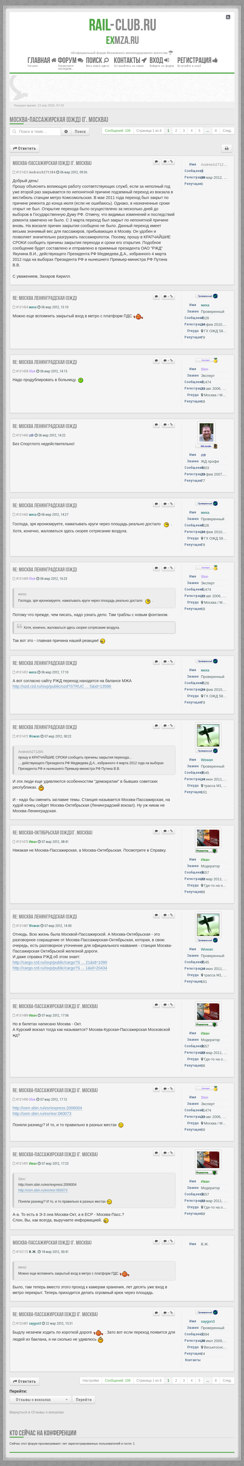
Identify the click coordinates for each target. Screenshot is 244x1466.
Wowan (34, 736)
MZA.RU (122, 40)
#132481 (20, 1323)
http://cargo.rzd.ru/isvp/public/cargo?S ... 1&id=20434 (60, 968)
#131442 (20, 514)
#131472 (20, 736)
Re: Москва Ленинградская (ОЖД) (45, 298)
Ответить (24, 148)
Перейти (84, 1399)
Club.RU (122, 25)
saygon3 (35, 1323)
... (207, 131)
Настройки (91, 1381)
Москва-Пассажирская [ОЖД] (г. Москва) (59, 119)
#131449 (20, 578)
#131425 (20, 172)
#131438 (20, 371)
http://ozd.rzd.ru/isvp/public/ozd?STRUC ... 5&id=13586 (62, 686)
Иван (33, 842)
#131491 (20, 1163)
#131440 (20, 435)
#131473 (20, 842)
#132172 (20, 1252)
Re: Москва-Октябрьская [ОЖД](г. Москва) (52, 832)
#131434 (20, 307)
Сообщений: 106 (117, 131)
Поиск (80, 131)
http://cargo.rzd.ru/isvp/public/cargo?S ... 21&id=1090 (60, 962)
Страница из (148, 131)
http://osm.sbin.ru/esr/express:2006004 (47, 1108)
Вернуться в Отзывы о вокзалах (37, 1412)
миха (33, 307)
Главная (42, 60)
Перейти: (18, 1391)
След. (227, 131)
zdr (31, 435)
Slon (32, 371)
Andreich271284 (42, 172)
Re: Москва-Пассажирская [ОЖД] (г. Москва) (55, 1006)
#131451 (20, 672)
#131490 (20, 1099)
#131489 (20, 1015)
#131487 (20, 926)
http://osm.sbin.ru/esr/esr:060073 (42, 1113)
